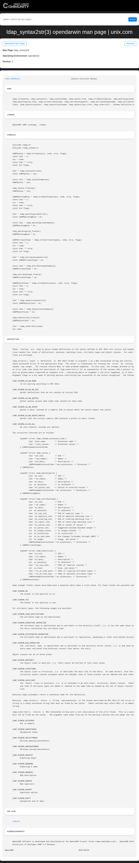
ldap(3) (16, 821)
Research (130, 43)
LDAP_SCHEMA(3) (12, 79)
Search (133, 19)
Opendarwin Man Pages (14, 43)
